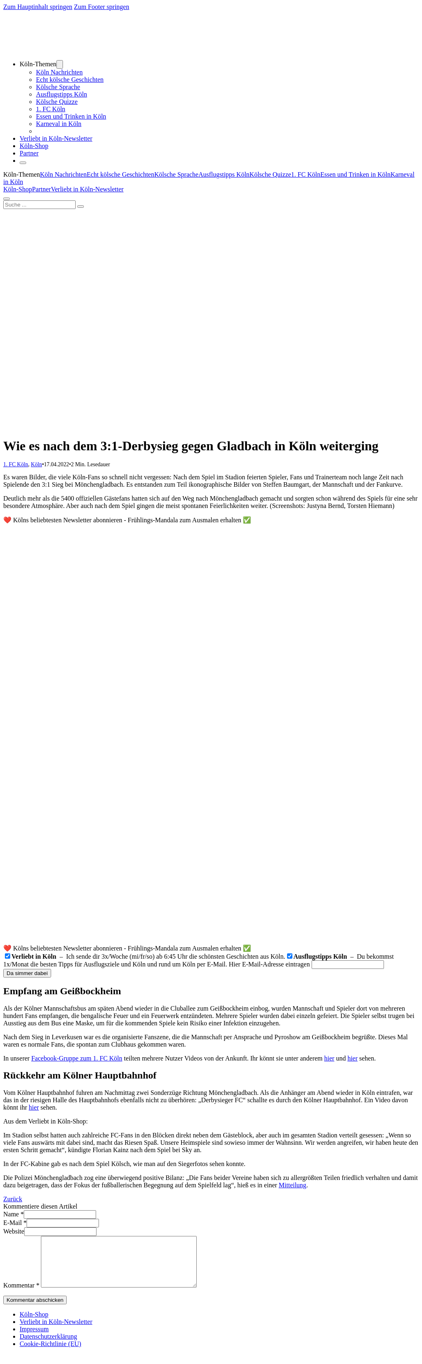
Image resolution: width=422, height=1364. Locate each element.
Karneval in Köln (58, 123)
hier (329, 1058)
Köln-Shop (17, 189)
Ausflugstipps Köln (61, 94)
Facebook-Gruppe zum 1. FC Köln (76, 1058)
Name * (13, 1214)
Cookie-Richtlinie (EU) (50, 1353)
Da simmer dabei (27, 973)
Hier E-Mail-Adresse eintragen (269, 964)
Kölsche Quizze (57, 101)
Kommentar (21, 1295)
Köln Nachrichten (59, 72)
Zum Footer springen (101, 6)
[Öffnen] (23, 163)
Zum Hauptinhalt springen (37, 6)
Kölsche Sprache (58, 86)
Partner (29, 153)
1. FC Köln (50, 109)
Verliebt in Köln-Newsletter (56, 138)
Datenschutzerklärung (48, 1346)
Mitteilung (293, 1185)
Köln (36, 464)
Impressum (34, 1338)
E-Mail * (15, 1222)
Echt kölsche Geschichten (69, 79)
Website (13, 1231)
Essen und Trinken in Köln (71, 116)
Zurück (12, 1198)
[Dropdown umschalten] (59, 64)
